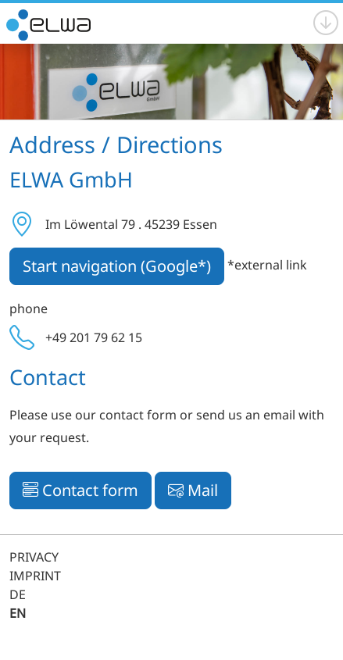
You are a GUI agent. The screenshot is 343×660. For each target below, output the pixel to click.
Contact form (80, 490)
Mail (193, 490)
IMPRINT (35, 575)
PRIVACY (34, 556)
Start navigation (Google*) (117, 265)
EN (17, 613)
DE (17, 594)
